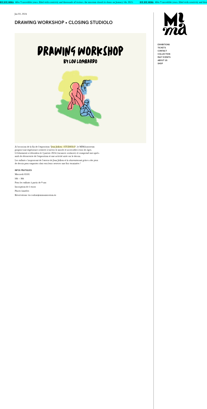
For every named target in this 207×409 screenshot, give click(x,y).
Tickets (162, 47)
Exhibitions (164, 44)
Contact (162, 51)
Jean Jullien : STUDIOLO (63, 146)
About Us (163, 60)
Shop (160, 63)
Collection (164, 54)
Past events (164, 57)
